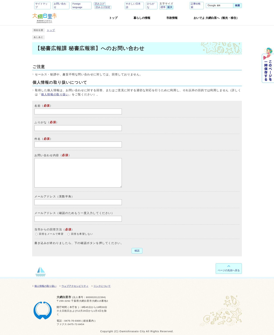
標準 (163, 7)
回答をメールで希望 (51, 234)
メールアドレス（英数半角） (54, 196)
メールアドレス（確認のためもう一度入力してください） (74, 213)
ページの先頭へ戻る (229, 270)
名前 (37, 105)
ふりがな (40, 122)
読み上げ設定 (103, 7)
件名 (37, 138)
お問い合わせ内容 (46, 155)
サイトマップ (41, 5)
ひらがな (150, 5)
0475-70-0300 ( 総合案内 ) (79, 320)
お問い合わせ (60, 5)
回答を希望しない (82, 234)
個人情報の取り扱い (55, 94)
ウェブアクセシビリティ (75, 286)
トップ (51, 30)
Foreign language (77, 5)
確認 (137, 250)
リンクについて (102, 286)
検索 (237, 5)
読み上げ (99, 3)
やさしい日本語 (133, 5)
